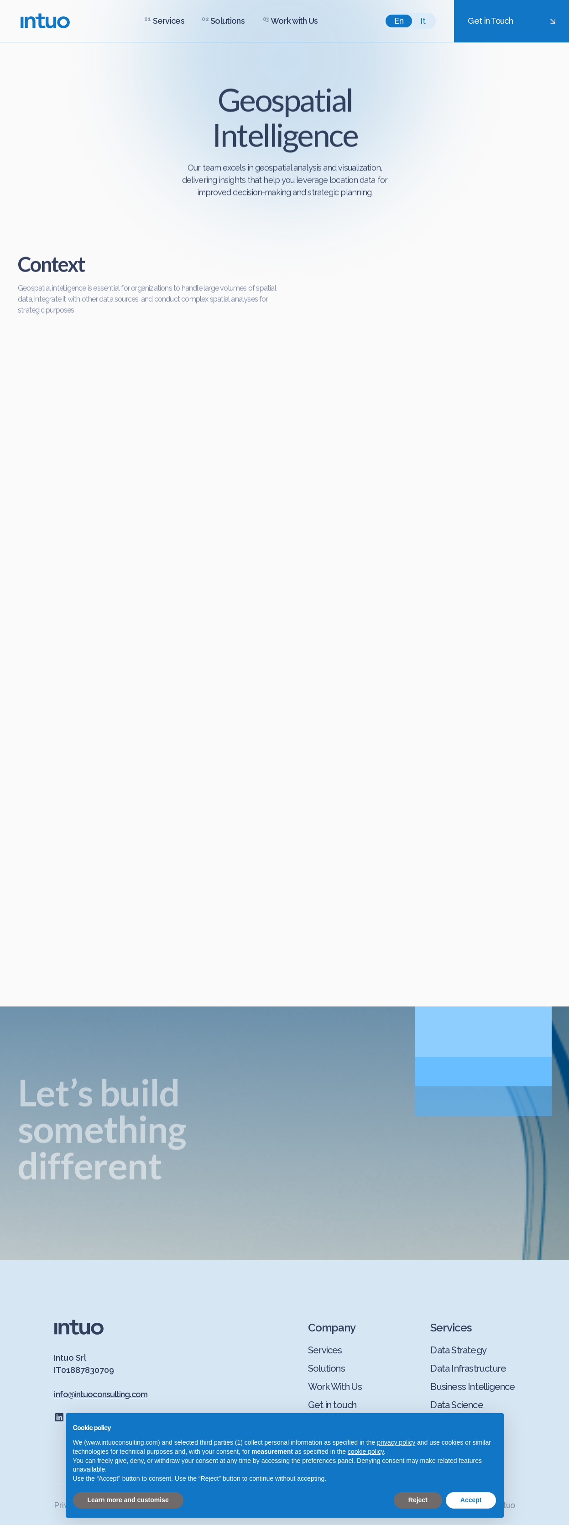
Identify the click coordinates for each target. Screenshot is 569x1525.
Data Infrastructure (468, 1368)
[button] (164, 21)
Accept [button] (471, 1500)
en (399, 21)
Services (168, 21)
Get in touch (332, 1404)
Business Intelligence (472, 1386)
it (423, 21)
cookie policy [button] (366, 1451)
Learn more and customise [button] (128, 1500)
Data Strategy (458, 1350)
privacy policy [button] (396, 1442)
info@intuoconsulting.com (100, 1394)
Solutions (326, 1368)
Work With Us (335, 1386)
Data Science (456, 1404)
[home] (45, 21)
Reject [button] (418, 1500)
